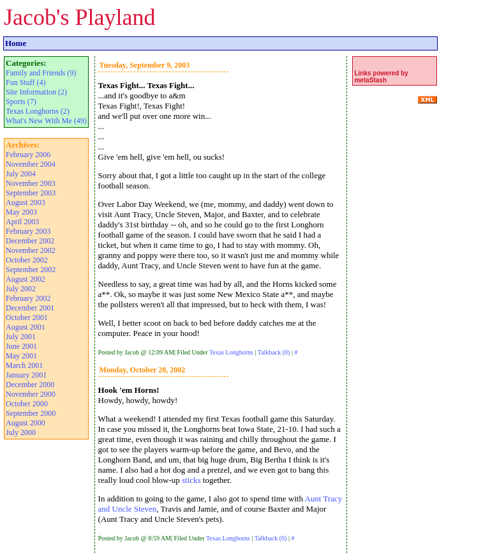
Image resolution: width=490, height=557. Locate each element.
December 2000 (30, 384)
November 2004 (31, 164)
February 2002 (28, 298)
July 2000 (21, 432)
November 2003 (31, 183)
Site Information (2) (36, 92)
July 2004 (21, 173)
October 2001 (27, 317)
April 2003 (22, 221)
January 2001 (26, 374)
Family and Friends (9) (41, 72)
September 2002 (31, 269)
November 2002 (31, 250)
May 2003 (21, 212)
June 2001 (21, 346)
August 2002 (25, 279)
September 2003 (31, 192)
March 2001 (24, 365)
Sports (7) (21, 101)
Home (15, 43)
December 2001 (30, 307)
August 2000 (25, 422)
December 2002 (30, 240)
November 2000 (31, 394)
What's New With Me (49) (46, 120)
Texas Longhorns (231, 352)
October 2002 (27, 260)
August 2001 (25, 327)
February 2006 (28, 154)
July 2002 (21, 288)
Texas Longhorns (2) (38, 111)
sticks (191, 480)
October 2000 (27, 403)
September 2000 (31, 413)
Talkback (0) (274, 352)
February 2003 (28, 231)
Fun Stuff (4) (25, 82)
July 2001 (21, 336)
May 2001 (21, 355)
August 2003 (25, 202)
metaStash (370, 80)
